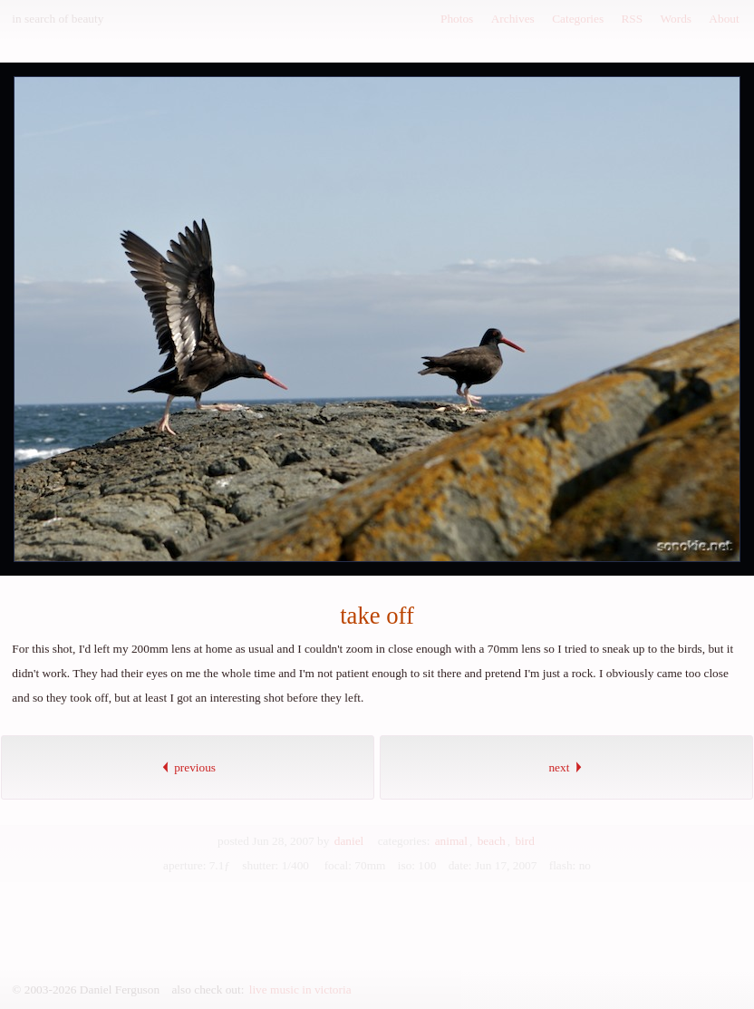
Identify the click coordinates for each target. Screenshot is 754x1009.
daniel (349, 841)
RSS (632, 18)
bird (524, 841)
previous (188, 767)
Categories (578, 18)
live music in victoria (300, 989)
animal (451, 841)
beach (492, 841)
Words (676, 18)
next (566, 767)
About (724, 18)
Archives (513, 18)
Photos (456, 18)
